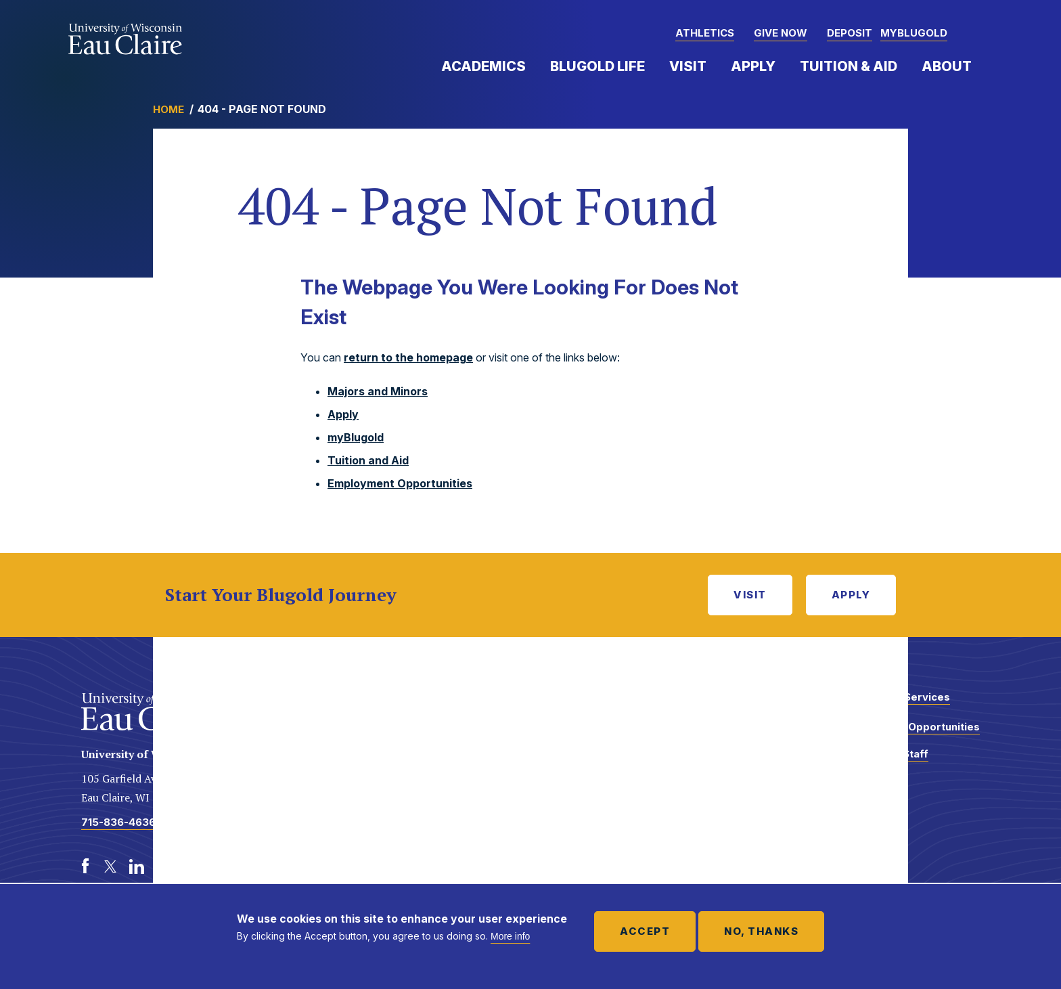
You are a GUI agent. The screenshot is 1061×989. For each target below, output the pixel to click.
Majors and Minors (378, 391)
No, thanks (761, 931)
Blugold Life (597, 66)
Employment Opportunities (400, 483)
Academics (483, 66)
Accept (645, 931)
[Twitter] (111, 866)
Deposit (849, 32)
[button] (979, 33)
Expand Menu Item (532, 66)
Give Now (780, 32)
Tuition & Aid (848, 66)
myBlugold (913, 32)
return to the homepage (408, 357)
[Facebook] (85, 866)
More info (510, 936)
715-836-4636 (118, 822)
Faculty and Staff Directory (884, 760)
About (947, 66)
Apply (753, 66)
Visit (687, 66)
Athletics (704, 32)
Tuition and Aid (368, 460)
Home (168, 109)
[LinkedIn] (137, 866)
